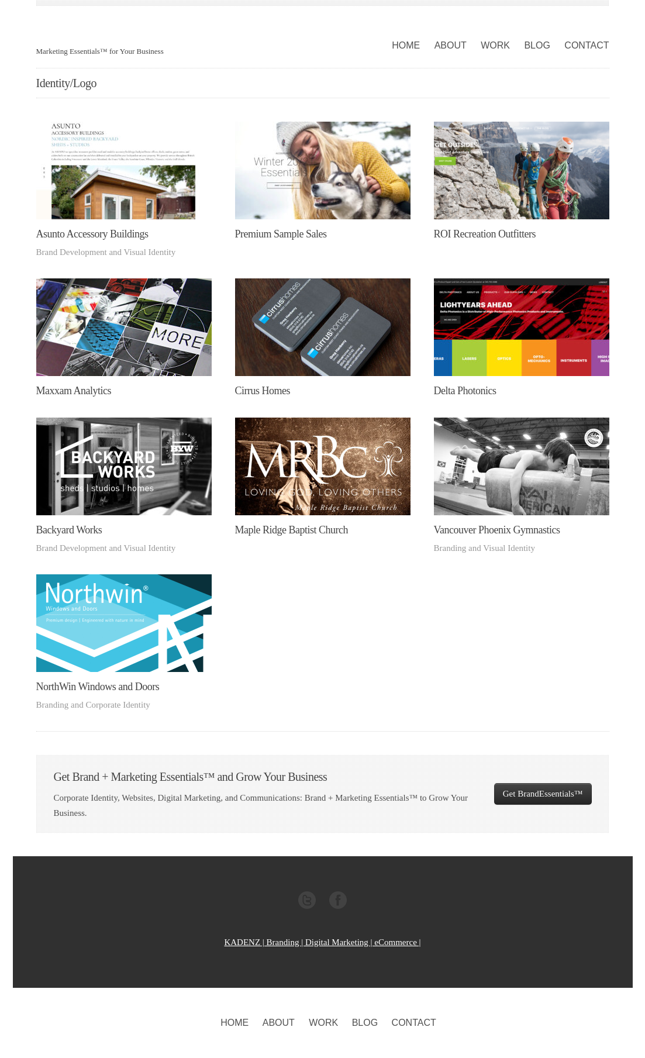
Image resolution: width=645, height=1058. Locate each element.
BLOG (537, 45)
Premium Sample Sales (281, 234)
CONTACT (586, 45)
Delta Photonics (465, 391)
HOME (406, 45)
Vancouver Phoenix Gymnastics (497, 530)
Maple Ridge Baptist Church (291, 530)
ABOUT (450, 45)
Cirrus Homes (263, 391)
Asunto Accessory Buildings (92, 234)
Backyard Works (69, 530)
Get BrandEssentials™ (543, 793)
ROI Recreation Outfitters (485, 234)
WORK (495, 45)
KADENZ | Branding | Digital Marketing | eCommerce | (322, 942)
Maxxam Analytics (73, 391)
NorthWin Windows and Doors (98, 686)
